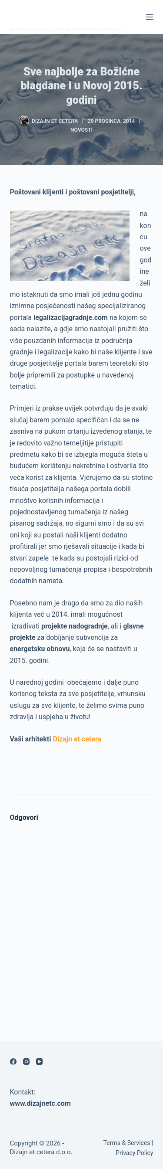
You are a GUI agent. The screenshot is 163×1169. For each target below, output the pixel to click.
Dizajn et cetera (77, 739)
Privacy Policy (134, 1152)
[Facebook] (13, 1061)
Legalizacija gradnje (73, 11)
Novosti (81, 130)
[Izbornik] (149, 17)
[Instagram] (26, 1061)
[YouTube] (39, 1061)
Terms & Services (126, 1142)
